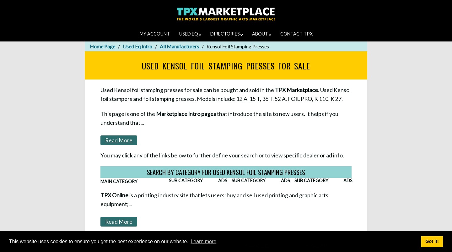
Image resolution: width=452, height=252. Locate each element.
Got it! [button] (432, 241)
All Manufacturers (179, 46)
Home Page (102, 46)
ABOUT (261, 33)
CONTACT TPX (296, 33)
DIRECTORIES (226, 33)
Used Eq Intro (137, 46)
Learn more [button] (203, 241)
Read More (118, 140)
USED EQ (190, 33)
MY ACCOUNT (155, 33)
